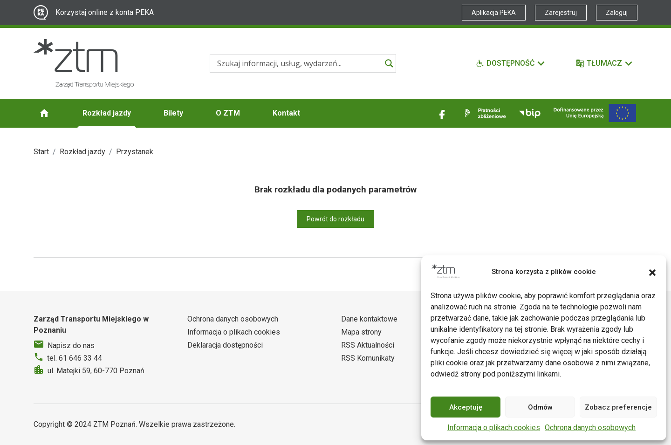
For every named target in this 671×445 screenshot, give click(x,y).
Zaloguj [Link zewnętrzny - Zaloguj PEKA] (617, 12)
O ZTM (228, 113)
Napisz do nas (71, 345)
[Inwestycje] (595, 113)
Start (41, 151)
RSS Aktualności (367, 345)
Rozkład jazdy (106, 113)
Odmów (540, 407)
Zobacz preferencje (618, 407)
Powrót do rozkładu (335, 219)
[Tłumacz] (604, 63)
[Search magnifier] (389, 63)
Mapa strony (361, 332)
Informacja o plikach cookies (493, 427)
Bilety (173, 113)
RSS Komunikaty (368, 358)
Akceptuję (465, 407)
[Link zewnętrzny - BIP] (530, 113)
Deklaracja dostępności (225, 345)
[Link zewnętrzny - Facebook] (442, 113)
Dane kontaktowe (369, 319)
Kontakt (286, 113)
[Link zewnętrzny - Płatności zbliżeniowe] (483, 113)
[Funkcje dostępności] (510, 63)
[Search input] (298, 63)
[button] (652, 271)
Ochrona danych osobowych (590, 427)
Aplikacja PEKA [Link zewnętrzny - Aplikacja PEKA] (494, 12)
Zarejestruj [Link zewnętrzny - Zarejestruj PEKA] (561, 12)
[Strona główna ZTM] (84, 63)
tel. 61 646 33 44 (74, 358)
